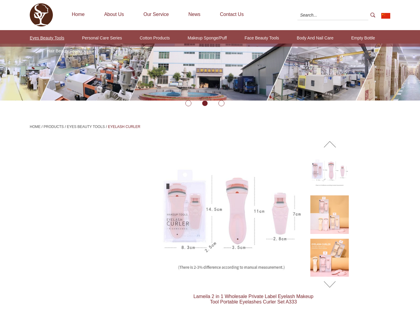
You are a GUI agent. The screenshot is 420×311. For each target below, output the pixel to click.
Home (78, 14)
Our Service (156, 14)
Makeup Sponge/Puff (207, 38)
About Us (114, 14)
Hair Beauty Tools (63, 50)
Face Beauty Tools (262, 38)
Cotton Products (155, 38)
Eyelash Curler (124, 127)
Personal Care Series (102, 38)
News (194, 14)
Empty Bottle (363, 38)
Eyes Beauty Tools (47, 38)
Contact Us (232, 14)
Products (54, 127)
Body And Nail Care (315, 38)
